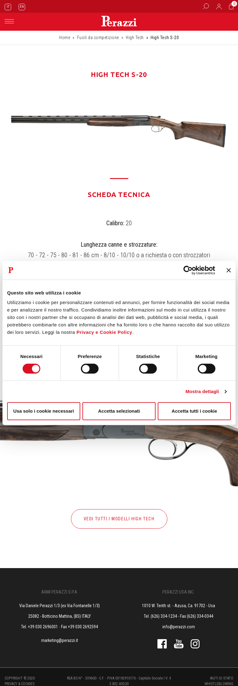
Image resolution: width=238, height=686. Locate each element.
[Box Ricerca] (206, 6)
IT (8, 7)
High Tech (135, 37)
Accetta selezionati (119, 411)
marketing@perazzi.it (59, 640)
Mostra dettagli (202, 391)
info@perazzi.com (178, 626)
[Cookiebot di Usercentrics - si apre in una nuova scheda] (188, 270)
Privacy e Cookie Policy (104, 332)
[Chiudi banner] (229, 270)
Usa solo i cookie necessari (43, 411)
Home (64, 37)
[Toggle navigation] (9, 21)
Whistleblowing (219, 684)
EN (22, 7)
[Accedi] (219, 6)
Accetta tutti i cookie (194, 411)
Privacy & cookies (19, 684)
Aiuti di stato (221, 678)
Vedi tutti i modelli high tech (119, 518)
